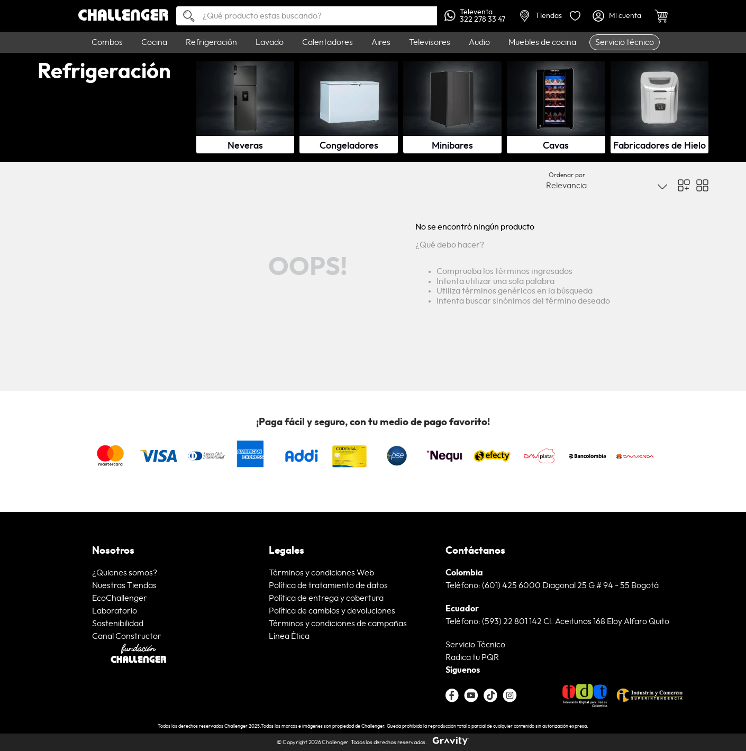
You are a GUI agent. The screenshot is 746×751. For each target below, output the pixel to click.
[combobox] (307, 15)
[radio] (683, 185)
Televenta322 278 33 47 (474, 15)
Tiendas (541, 16)
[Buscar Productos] (185, 16)
